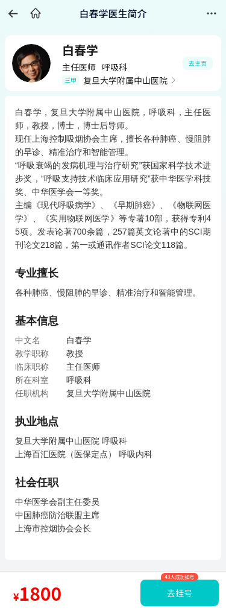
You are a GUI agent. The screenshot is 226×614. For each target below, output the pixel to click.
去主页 (198, 63)
